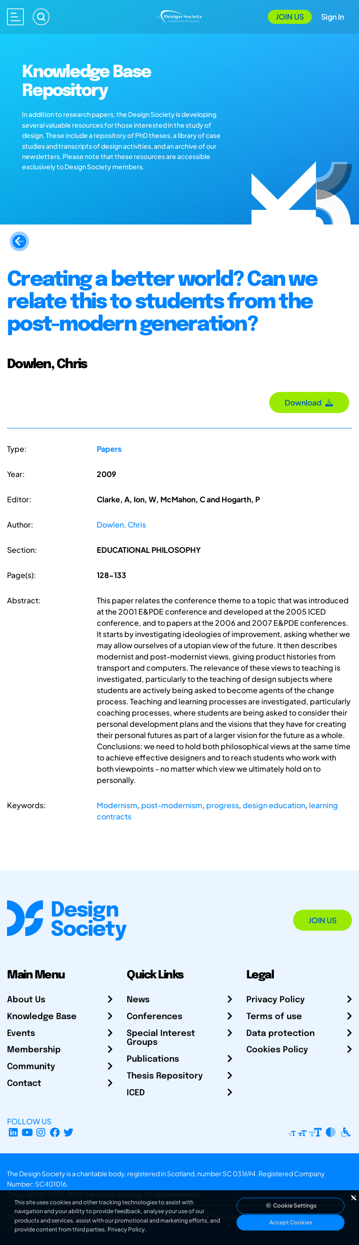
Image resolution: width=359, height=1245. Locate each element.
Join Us (290, 17)
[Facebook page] (55, 1132)
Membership (34, 1050)
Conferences (154, 1017)
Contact (24, 1083)
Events (21, 1033)
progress (222, 805)
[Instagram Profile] (41, 1132)
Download (309, 402)
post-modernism (171, 805)
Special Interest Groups (161, 1038)
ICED (136, 1093)
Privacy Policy (275, 1000)
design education (274, 805)
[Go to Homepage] (179, 16)
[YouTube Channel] (27, 1132)
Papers (109, 449)
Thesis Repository (165, 1076)
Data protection (280, 1033)
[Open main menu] (15, 16)
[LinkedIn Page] (13, 1132)
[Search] (41, 16)
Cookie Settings (290, 1205)
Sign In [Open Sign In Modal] (332, 17)
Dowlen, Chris (121, 524)
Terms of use (274, 1017)
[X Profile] (69, 1132)
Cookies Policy (277, 1050)
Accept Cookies (290, 1222)
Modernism (117, 805)
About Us (26, 1000)
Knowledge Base (42, 1017)
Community (31, 1067)
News (138, 1000)
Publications (153, 1059)
